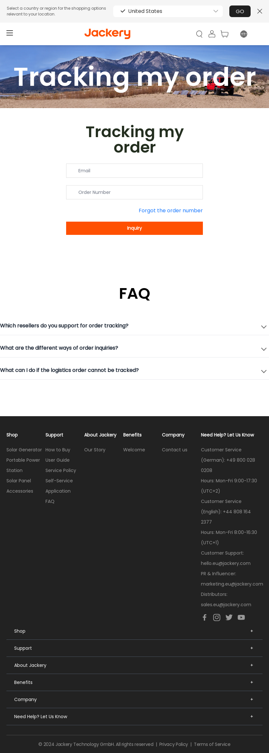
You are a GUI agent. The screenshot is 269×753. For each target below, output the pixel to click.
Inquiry (134, 228)
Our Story (94, 450)
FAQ (50, 501)
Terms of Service (212, 744)
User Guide (57, 460)
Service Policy (60, 470)
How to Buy (57, 450)
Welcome (134, 450)
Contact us (174, 450)
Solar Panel (18, 480)
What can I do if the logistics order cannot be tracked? (69, 370)
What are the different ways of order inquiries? (59, 348)
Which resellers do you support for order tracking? (64, 325)
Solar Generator (24, 450)
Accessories (19, 491)
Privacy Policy (173, 744)
